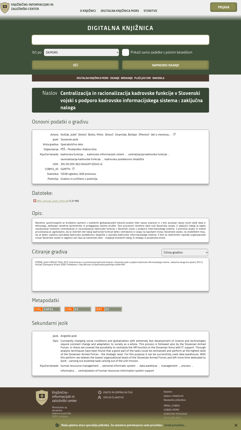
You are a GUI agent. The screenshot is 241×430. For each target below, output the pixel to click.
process (186, 365)
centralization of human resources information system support (116, 370)
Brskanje (127, 78)
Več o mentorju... (161, 134)
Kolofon (168, 391)
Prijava (223, 7)
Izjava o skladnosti (173, 395)
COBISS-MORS (171, 409)
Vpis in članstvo (113, 397)
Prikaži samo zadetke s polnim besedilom (161, 52)
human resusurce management (80, 365)
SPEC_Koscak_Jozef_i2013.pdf (53, 200)
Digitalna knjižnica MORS (120, 11)
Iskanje (114, 78)
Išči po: (37, 52)
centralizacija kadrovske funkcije (147, 154)
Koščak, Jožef (69, 134)
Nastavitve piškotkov (175, 399)
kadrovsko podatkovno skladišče (124, 159)
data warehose (148, 365)
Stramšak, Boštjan (126, 134)
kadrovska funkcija (72, 154)
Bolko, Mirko (95, 134)
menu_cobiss (172, 405)
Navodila (158, 78)
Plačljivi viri (142, 78)
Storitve (150, 11)
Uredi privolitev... (175, 425)
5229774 (65, 169)
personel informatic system (119, 365)
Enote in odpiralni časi (118, 392)
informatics (67, 370)
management (169, 365)
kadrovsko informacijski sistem (105, 154)
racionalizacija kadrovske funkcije (81, 159)
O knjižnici (88, 11)
